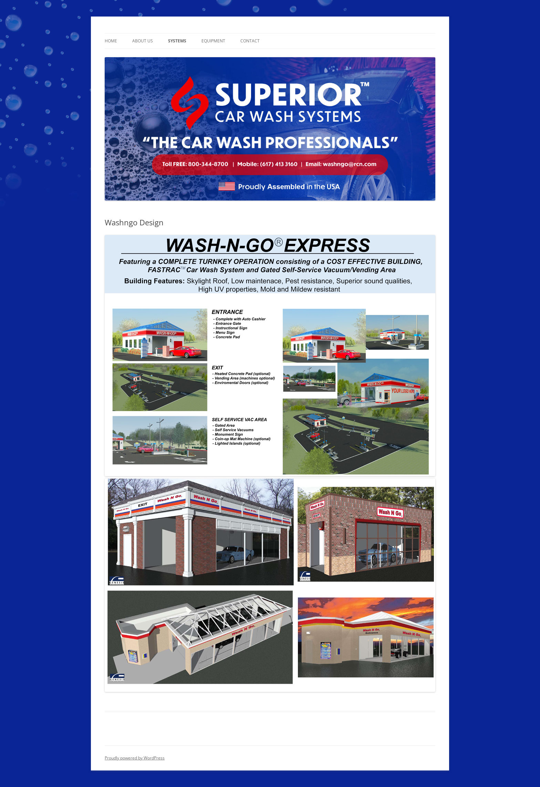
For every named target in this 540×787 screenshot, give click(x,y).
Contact (250, 41)
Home (111, 41)
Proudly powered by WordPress (135, 758)
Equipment (213, 41)
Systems (177, 41)
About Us (142, 41)
